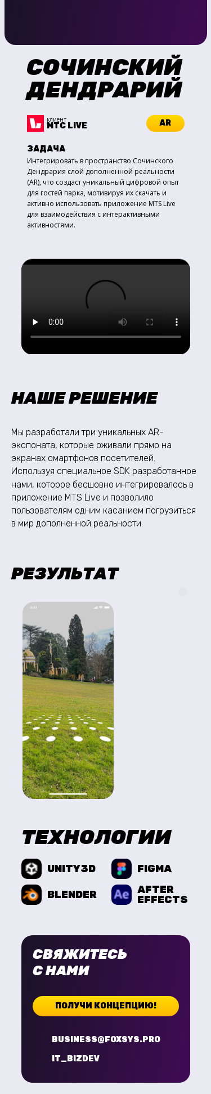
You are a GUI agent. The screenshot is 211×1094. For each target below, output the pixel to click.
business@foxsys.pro (106, 1039)
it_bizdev (76, 1059)
